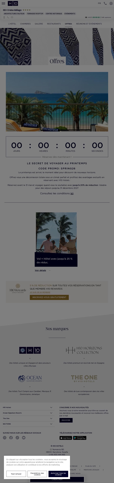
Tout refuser (16, 474)
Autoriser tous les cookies (58, 474)
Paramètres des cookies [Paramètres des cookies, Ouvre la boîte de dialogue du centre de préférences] (37, 474)
